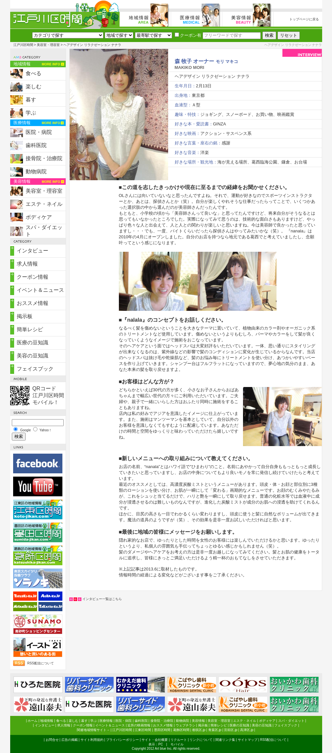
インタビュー (32, 250)
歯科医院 (36, 145)
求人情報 (27, 264)
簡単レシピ (30, 329)
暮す (31, 99)
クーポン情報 (32, 277)
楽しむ (33, 86)
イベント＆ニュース (40, 290)
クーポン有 (188, 35)
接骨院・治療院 (44, 158)
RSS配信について (40, 663)
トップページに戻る (304, 19)
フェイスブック (35, 369)
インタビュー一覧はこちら (102, 599)
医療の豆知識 (32, 342)
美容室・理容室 (48, 45)
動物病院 (36, 171)
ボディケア (39, 217)
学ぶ (31, 113)
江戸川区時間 (23, 45)
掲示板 (25, 316)
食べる (33, 73)
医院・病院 (39, 132)
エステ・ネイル (44, 204)
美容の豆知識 (32, 355)
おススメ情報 (32, 303)
